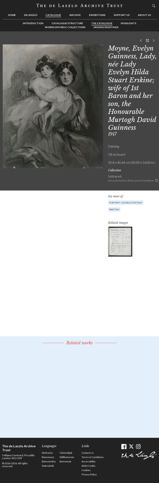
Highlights (128, 23)
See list (147, 41)
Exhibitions (97, 15)
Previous (141, 41)
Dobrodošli (48, 465)
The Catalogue (101, 23)
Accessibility (88, 461)
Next (154, 41)
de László (30, 15)
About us (144, 15)
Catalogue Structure (67, 23)
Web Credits (88, 465)
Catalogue (53, 15)
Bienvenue (48, 457)
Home (12, 15)
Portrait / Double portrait (125, 202)
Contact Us (88, 452)
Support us (122, 15)
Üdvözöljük (66, 452)
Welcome (47, 452)
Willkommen (67, 457)
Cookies (86, 470)
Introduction (33, 23)
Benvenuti (65, 461)
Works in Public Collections (65, 27)
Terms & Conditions (93, 457)
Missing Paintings (106, 27)
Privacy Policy (89, 474)
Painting (114, 209)
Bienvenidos (49, 461)
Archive (75, 15)
